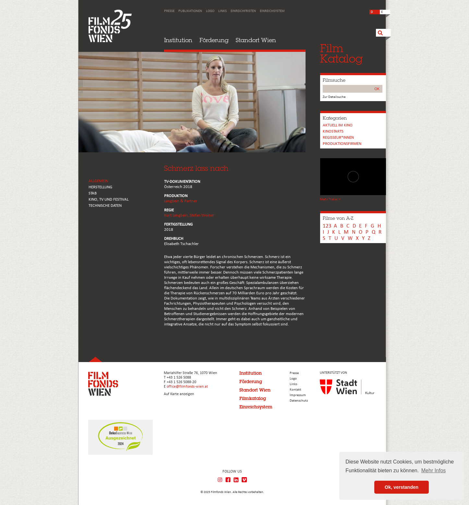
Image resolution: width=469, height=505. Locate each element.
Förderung (214, 40)
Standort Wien (256, 40)
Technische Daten (105, 206)
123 (327, 226)
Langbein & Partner (180, 201)
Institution (178, 40)
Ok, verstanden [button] (401, 487)
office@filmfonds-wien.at (187, 387)
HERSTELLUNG (100, 187)
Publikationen (190, 11)
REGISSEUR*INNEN (338, 137)
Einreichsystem (272, 11)
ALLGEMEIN (98, 181)
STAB (93, 193)
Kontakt (295, 390)
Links (222, 11)
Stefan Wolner (202, 215)
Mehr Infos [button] (433, 470)
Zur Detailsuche (334, 97)
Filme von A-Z (338, 218)
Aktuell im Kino (338, 125)
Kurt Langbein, (177, 215)
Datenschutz (299, 401)
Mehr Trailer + (330, 199)
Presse (169, 11)
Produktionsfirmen (342, 144)
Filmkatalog (252, 398)
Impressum (298, 395)
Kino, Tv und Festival (108, 199)
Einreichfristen (243, 11)
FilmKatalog (341, 53)
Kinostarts (333, 131)
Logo (210, 11)
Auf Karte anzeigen (179, 394)
